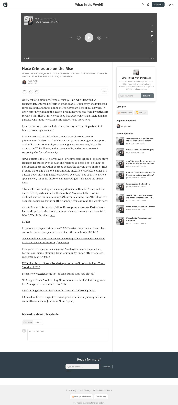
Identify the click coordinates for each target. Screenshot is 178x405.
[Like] (24, 91)
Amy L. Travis (33, 81)
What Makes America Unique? (140, 152)
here (87, 119)
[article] (136, 144)
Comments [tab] (27, 322)
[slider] (88, 58)
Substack (77, 403)
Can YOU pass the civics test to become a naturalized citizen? (140, 165)
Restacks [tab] (37, 322)
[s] (120, 144)
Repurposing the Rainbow (138, 187)
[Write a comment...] (67, 335)
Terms (94, 390)
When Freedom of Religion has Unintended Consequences (140, 142)
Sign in (170, 4)
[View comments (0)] (152, 30)
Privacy (87, 390)
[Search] (142, 4)
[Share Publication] (148, 4)
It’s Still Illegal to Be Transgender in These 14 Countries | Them (58, 290)
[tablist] (32, 322)
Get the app (101, 396)
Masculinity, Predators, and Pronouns (139, 222)
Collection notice (105, 390)
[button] (71, 37)
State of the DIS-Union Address (140, 209)
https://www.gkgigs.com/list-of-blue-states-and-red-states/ (58, 273)
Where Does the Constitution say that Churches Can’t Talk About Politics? (139, 199)
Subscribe (158, 4)
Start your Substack (81, 396)
